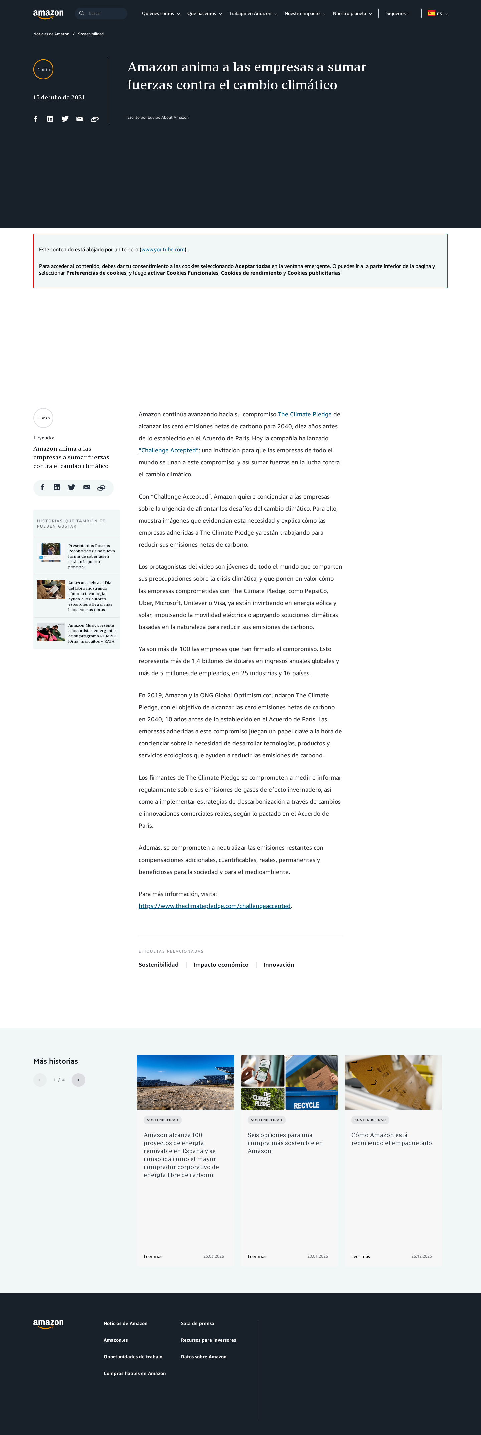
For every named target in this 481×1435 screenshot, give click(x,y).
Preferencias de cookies (224, 1398)
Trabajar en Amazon (250, 13)
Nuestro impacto (302, 13)
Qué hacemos (201, 13)
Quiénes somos (158, 13)
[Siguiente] (78, 1080)
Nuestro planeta (349, 13)
